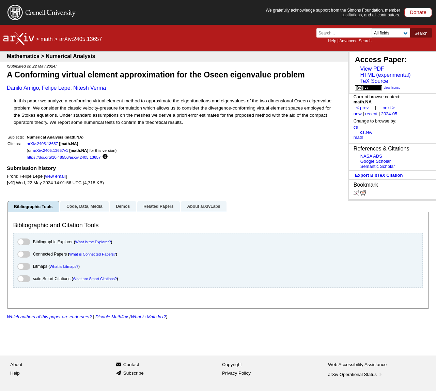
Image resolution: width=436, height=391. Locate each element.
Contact (131, 364)
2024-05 (389, 113)
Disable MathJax (111, 316)
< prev (362, 107)
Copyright (232, 364)
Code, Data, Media (84, 206)
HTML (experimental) (385, 75)
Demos (123, 206)
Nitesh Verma (89, 88)
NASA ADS (371, 156)
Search (421, 33)
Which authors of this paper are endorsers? (49, 316)
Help (332, 41)
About (16, 364)
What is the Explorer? (93, 242)
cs (356, 127)
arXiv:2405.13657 (42, 143)
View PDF (372, 69)
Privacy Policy (236, 373)
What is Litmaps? (64, 266)
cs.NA (366, 132)
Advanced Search (355, 41)
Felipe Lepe (56, 88)
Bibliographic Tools (33, 206)
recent (371, 113)
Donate (418, 12)
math (47, 39)
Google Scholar (375, 161)
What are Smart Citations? (95, 279)
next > (389, 107)
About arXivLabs (203, 206)
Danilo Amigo (23, 88)
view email (55, 176)
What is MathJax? (148, 316)
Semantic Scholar (377, 166)
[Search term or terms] (346, 33)
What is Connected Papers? (92, 254)
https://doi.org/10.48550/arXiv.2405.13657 (64, 157)
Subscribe (133, 373)
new (358, 113)
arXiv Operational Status (355, 374)
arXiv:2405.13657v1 (50, 150)
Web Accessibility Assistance (357, 364)
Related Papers (158, 206)
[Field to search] (391, 33)
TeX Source (374, 81)
